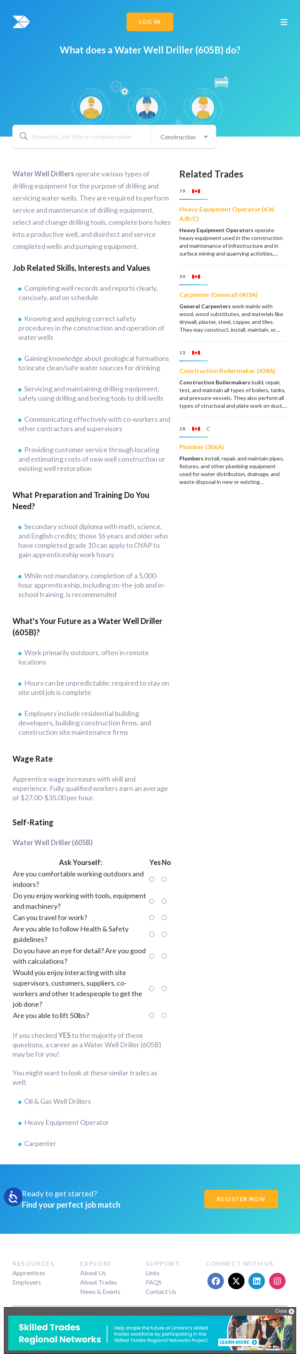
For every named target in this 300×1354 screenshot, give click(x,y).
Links (153, 1272)
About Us (93, 1272)
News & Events (100, 1291)
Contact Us (161, 1291)
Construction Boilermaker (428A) (227, 370)
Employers (26, 1282)
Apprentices (28, 1272)
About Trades (98, 1282)
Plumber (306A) (201, 446)
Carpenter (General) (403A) (218, 294)
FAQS (153, 1282)
